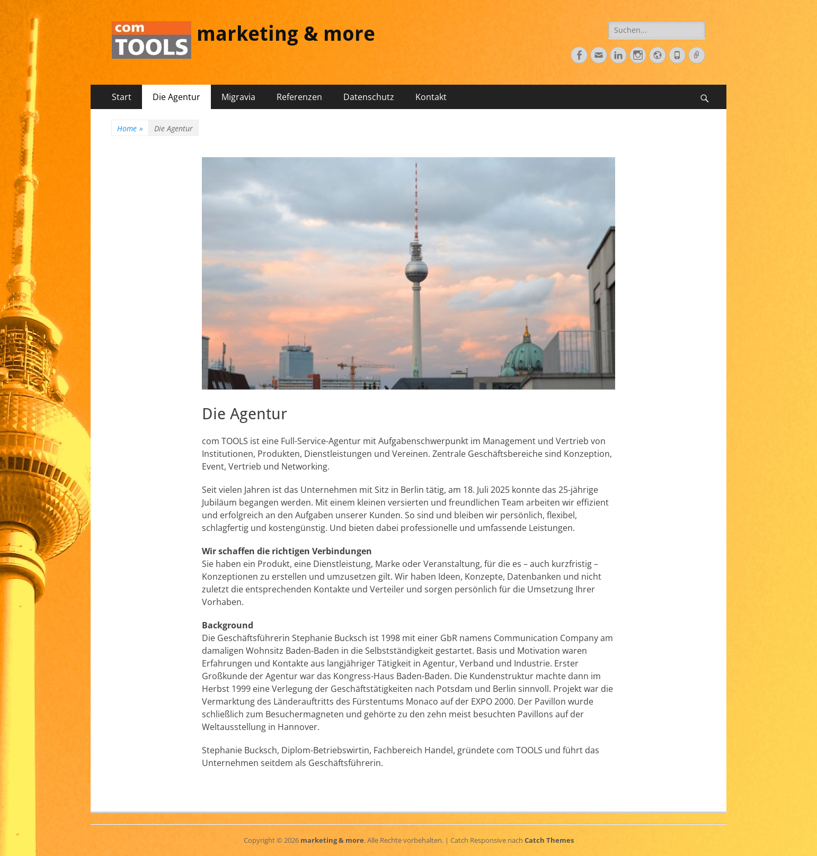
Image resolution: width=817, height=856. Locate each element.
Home (130, 128)
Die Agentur (176, 97)
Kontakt (431, 97)
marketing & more (286, 34)
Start (121, 97)
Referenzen (299, 97)
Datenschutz (368, 97)
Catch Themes (549, 840)
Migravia (238, 97)
